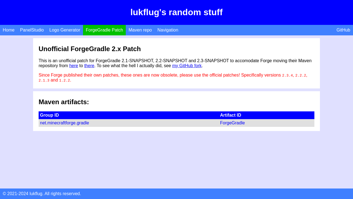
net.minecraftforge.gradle (64, 123)
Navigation (167, 30)
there (89, 65)
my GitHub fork (187, 65)
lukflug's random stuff (176, 12)
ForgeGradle (232, 123)
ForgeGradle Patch (104, 30)
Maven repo (140, 30)
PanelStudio (32, 30)
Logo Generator (64, 30)
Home (9, 30)
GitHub (343, 30)
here (73, 65)
